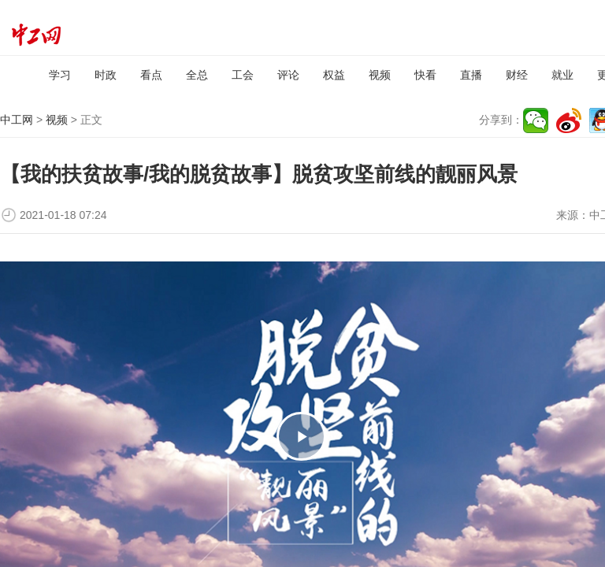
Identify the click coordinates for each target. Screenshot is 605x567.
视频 (380, 75)
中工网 (16, 119)
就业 (562, 75)
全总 (197, 75)
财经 (517, 75)
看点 (151, 75)
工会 (243, 75)
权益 (334, 75)
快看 (425, 75)
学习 (60, 75)
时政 (106, 75)
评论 (288, 75)
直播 (471, 75)
